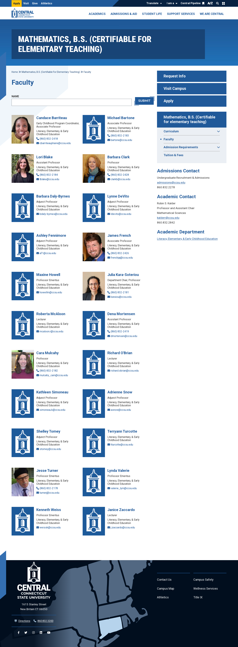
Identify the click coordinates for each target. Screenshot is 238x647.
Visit (26, 3)
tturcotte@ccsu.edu (122, 444)
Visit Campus (175, 88)
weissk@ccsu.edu (50, 527)
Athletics (46, 3)
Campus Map (165, 588)
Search (217, 3)
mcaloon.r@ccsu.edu (51, 331)
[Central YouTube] (48, 632)
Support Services (181, 14)
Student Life (152, 14)
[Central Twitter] (25, 632)
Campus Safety (203, 579)
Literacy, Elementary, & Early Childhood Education (187, 238)
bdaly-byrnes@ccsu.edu (53, 214)
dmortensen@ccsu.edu (124, 336)
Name (15, 96)
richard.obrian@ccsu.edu (125, 370)
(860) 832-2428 (120, 174)
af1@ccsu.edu (48, 253)
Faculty (169, 139)
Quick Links (223, 3)
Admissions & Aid (124, 14)
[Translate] (153, 3)
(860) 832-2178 (49, 488)
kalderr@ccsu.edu (168, 217)
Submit (144, 100)
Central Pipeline (191, 3)
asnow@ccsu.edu (121, 409)
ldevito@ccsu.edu (121, 214)
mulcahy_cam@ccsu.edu (54, 375)
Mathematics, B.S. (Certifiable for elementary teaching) (190, 119)
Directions (24, 621)
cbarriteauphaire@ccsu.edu (55, 143)
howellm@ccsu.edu (51, 292)
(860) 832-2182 (49, 370)
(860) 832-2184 (49, 174)
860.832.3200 (45, 621)
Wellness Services (205, 588)
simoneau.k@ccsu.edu (52, 409)
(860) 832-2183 (120, 135)
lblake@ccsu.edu (49, 179)
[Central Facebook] (19, 632)
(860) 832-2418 (49, 138)
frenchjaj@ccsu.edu (122, 257)
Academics (97, 14)
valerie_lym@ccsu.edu (124, 488)
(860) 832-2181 (120, 292)
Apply (16, 3)
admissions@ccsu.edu (171, 182)
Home (15, 72)
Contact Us (164, 579)
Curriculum (192, 132)
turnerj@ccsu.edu (49, 492)
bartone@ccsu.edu (121, 140)
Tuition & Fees (173, 155)
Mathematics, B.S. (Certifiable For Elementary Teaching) (51, 72)
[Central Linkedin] (41, 632)
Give (35, 3)
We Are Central (212, 14)
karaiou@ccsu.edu (121, 296)
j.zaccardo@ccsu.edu (123, 527)
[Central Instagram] (33, 632)
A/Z (210, 3)
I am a (170, 3)
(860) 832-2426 (120, 253)
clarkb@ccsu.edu (120, 179)
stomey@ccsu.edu (50, 449)
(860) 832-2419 (120, 331)
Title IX (197, 597)
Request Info (175, 76)
